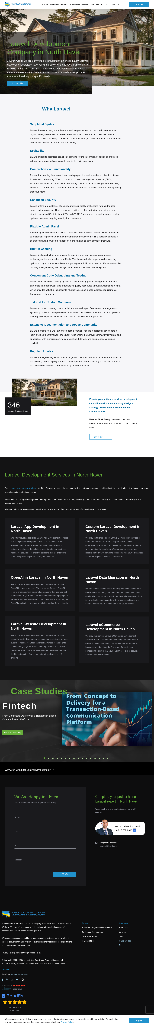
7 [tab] (69, 758)
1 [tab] (44, 758)
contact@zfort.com (108, 846)
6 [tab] (65, 758)
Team (121, 936)
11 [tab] (86, 758)
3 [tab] (53, 758)
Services (85, 923)
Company (123, 923)
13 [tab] (95, 758)
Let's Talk (139, 4)
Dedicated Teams (89, 936)
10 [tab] (82, 758)
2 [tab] (48, 758)
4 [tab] (57, 758)
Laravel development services (22, 488)
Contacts (6, 969)
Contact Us (114, 4)
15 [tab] (103, 758)
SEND (65, 874)
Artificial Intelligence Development (97, 927)
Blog (121, 945)
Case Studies (125, 941)
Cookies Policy (34, 953)
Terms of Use (21, 953)
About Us (123, 927)
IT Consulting (88, 941)
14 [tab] (99, 758)
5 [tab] (61, 758)
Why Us (122, 932)
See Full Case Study (12, 733)
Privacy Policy (67, 1022)
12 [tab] (90, 758)
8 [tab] (74, 758)
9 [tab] (78, 758)
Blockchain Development (93, 932)
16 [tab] (107, 758)
